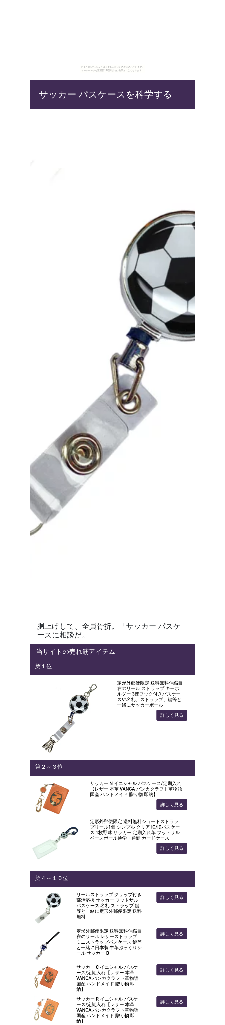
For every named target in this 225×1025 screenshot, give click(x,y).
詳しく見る (171, 715)
